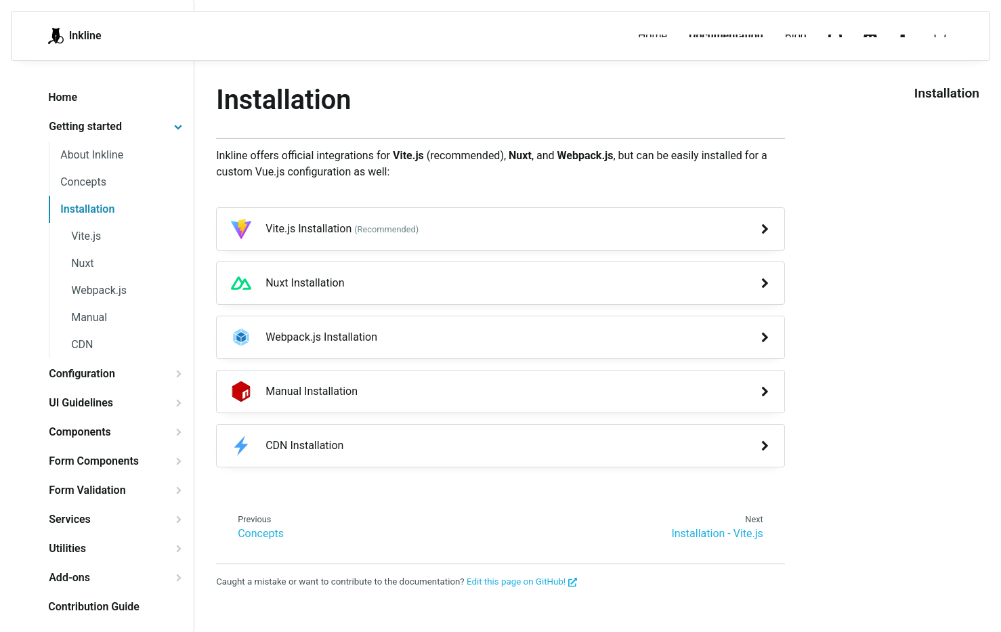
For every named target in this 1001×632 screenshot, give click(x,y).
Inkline (74, 36)
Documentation (726, 35)
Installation (87, 209)
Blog (796, 35)
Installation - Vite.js (717, 533)
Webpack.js (99, 290)
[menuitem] (905, 35)
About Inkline (91, 154)
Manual (89, 317)
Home (652, 35)
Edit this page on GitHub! (522, 581)
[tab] (115, 126)
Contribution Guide (94, 606)
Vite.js (86, 236)
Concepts (83, 181)
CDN (82, 344)
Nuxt (82, 263)
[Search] (940, 35)
